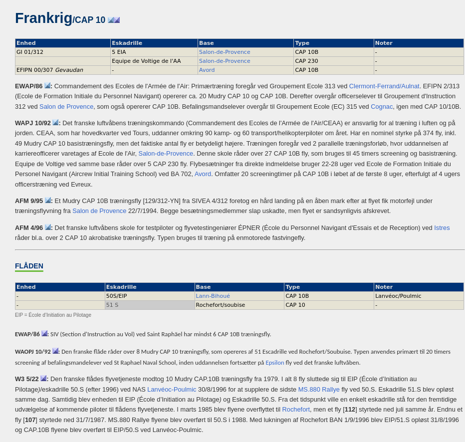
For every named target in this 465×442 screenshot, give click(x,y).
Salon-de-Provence (224, 52)
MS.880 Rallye (319, 389)
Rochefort (296, 409)
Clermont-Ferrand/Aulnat (384, 86)
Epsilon (274, 362)
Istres (442, 227)
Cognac (382, 106)
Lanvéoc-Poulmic (171, 389)
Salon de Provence (66, 106)
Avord (207, 70)
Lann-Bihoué (213, 296)
